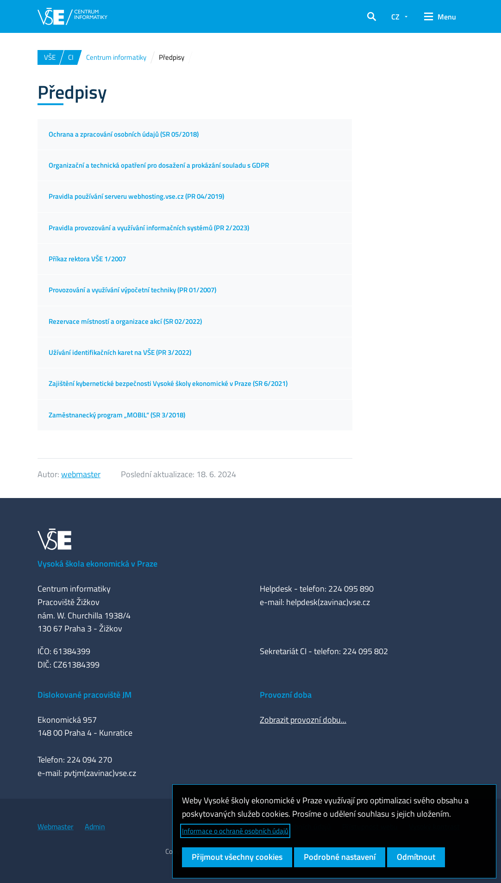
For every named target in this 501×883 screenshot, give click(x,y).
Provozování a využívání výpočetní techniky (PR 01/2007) (132, 289)
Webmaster (56, 826)
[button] (371, 16)
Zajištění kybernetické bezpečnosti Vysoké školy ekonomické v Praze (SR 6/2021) (168, 383)
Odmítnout (416, 857)
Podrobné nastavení (340, 857)
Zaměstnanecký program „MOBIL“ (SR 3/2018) (117, 415)
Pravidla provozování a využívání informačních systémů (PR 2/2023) (149, 227)
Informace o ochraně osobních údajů (235, 831)
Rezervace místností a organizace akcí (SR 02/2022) (125, 321)
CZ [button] (395, 16)
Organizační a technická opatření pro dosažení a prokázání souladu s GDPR (159, 165)
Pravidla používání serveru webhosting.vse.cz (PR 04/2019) (136, 196)
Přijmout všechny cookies (237, 857)
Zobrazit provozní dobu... (303, 719)
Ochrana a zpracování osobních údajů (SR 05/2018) (124, 134)
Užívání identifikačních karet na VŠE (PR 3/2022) (120, 352)
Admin (95, 826)
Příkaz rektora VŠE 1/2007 (87, 258)
